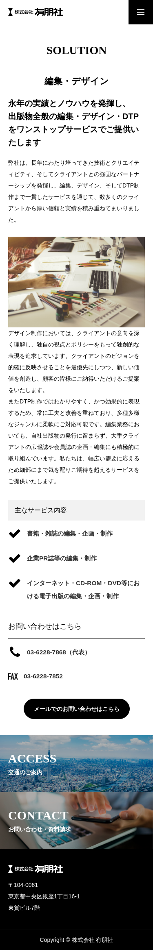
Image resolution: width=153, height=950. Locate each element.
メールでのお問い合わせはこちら (77, 709)
